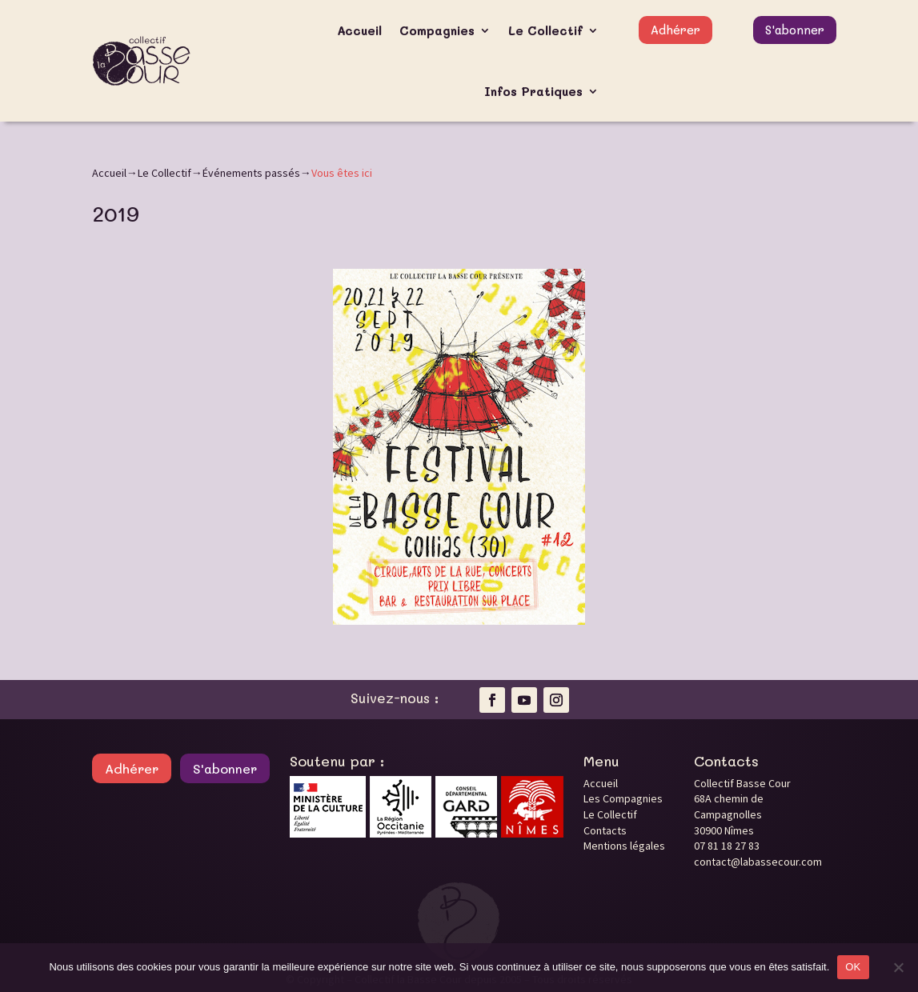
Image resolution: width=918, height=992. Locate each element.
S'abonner (794, 30)
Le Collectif (545, 30)
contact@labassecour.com (758, 861)
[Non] (898, 967)
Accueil (359, 30)
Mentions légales (624, 845)
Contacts (605, 830)
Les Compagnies (623, 798)
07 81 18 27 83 (727, 845)
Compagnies (437, 30)
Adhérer (675, 30)
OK (852, 967)
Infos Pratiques (533, 91)
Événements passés (251, 173)
